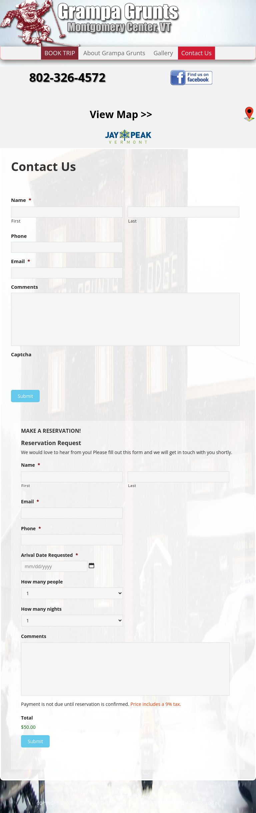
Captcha (21, 354)
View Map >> (121, 114)
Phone (19, 236)
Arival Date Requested (49, 555)
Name (21, 200)
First (16, 221)
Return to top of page (128, 797)
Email (20, 261)
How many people (42, 582)
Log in (212, 803)
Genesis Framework (155, 803)
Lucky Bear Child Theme (101, 803)
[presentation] (61, 374)
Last (132, 221)
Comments (24, 287)
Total (27, 718)
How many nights (41, 609)
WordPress (191, 803)
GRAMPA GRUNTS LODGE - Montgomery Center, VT (66, 23)
